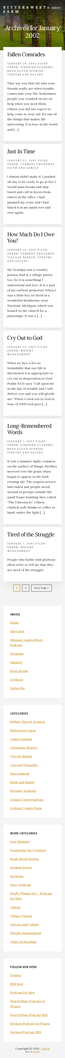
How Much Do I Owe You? (30, 237)
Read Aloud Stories (25, 70)
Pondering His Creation (28, 850)
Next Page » (41, 589)
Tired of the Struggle (30, 534)
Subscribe (17, 688)
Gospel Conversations (26, 800)
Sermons (16, 654)
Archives (16, 680)
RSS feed (16, 984)
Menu (56, 7)
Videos (15, 907)
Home (14, 623)
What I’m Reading (23, 942)
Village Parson (21, 257)
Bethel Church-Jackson (27, 722)
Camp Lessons (21, 739)
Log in (45, 1048)
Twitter (15, 975)
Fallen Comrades (26, 54)
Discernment (19, 774)
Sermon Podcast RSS (25, 1032)
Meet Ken (17, 631)
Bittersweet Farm (25, 9)
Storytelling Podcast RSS (29, 1015)
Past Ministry (20, 842)
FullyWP (36, 1052)
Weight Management (25, 933)
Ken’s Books (19, 671)
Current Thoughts (37, 164)
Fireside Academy (36, 67)
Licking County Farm (26, 808)
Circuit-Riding (21, 756)
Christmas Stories (23, 748)
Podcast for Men (22, 992)
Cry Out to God (24, 337)
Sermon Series (21, 867)
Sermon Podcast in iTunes (30, 1024)
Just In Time (21, 151)
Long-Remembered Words (29, 429)
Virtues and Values (25, 74)
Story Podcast (20, 885)
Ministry (16, 662)
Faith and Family (23, 167)
